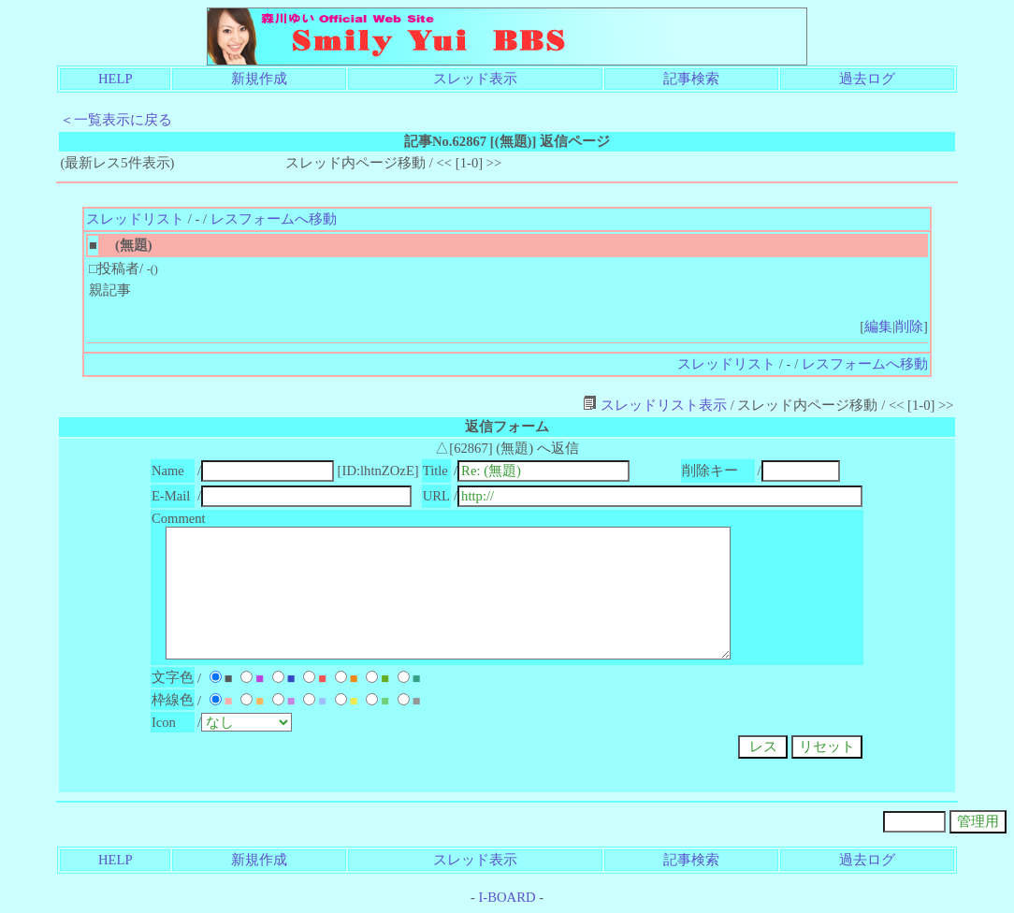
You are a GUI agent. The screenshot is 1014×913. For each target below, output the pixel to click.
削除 (909, 326)
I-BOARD (506, 897)
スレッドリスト (135, 218)
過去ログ (867, 78)
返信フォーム (507, 426)
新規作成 (259, 78)
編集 (878, 326)
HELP (115, 78)
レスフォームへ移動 (273, 218)
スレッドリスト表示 (655, 405)
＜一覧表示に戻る (116, 119)
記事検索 (691, 78)
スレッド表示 (475, 78)
